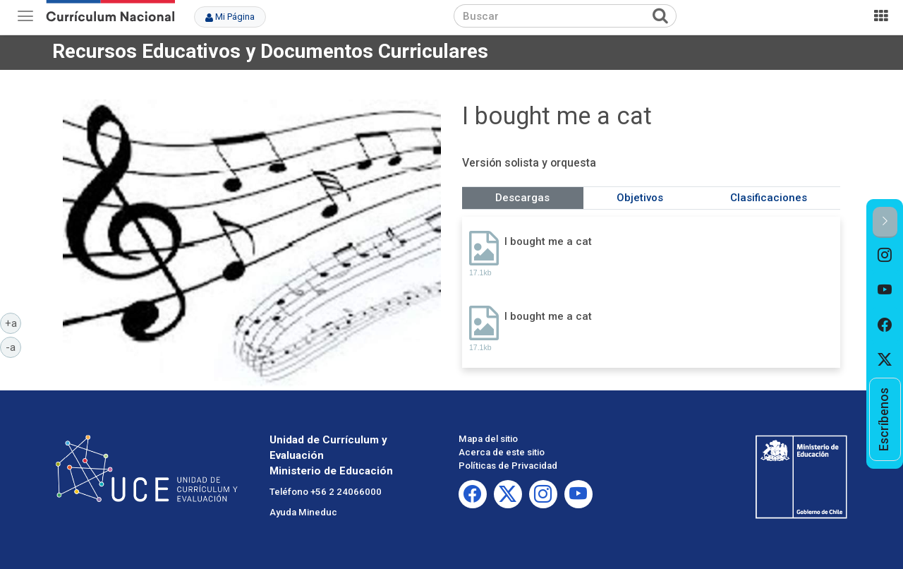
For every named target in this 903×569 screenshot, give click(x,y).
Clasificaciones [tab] (768, 197)
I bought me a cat (548, 241)
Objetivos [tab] (640, 197)
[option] (885, 255)
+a (13, 323)
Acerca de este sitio (502, 452)
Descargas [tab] (522, 197)
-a (13, 347)
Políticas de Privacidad (508, 465)
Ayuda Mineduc (303, 512)
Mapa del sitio (488, 438)
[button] (885, 222)
